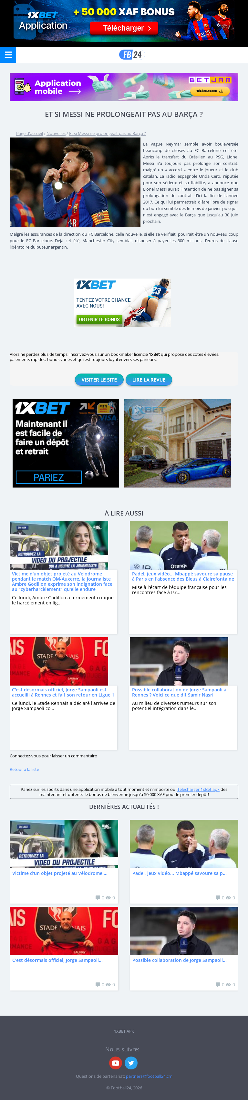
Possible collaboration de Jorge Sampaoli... (179, 960)
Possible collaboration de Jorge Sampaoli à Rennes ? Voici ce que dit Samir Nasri (179, 692)
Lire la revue (148, 379)
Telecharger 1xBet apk (198, 789)
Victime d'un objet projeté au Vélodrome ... (60, 873)
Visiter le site (99, 379)
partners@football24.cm (149, 1076)
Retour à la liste (24, 769)
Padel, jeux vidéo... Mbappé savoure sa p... (179, 873)
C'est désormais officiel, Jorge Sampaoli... (57, 960)
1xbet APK (124, 1031)
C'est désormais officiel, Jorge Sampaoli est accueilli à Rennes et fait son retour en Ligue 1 (63, 692)
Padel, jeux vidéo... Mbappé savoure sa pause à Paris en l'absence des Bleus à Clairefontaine (183, 576)
